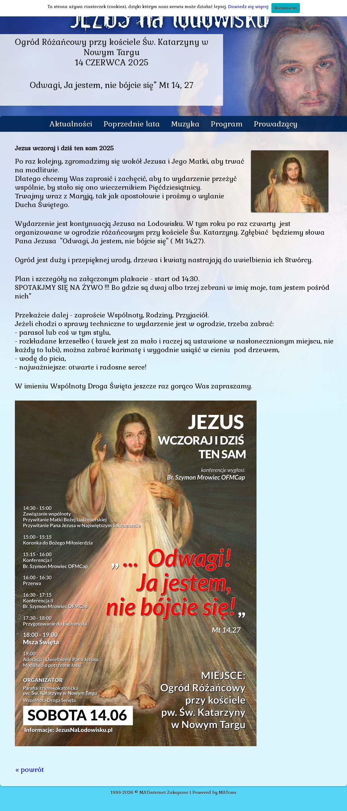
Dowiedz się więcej (248, 6)
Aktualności (71, 124)
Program (227, 124)
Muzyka (185, 124)
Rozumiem (286, 8)
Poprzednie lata (131, 124)
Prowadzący (275, 124)
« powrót (29, 769)
